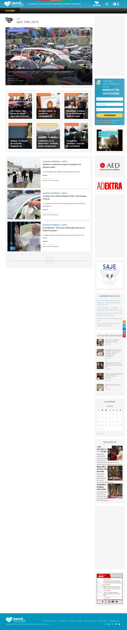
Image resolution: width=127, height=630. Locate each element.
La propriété (62, 621)
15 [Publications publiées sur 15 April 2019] (98, 421)
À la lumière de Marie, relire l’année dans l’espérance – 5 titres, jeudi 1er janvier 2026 (109, 303)
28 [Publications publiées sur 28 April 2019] (120, 425)
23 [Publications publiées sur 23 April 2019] (102, 425)
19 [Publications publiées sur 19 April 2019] (113, 421)
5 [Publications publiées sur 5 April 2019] (113, 414)
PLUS (49, 261)
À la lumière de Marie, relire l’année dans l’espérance (102, 489)
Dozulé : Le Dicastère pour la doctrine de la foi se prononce (113, 376)
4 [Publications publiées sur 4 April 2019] (109, 414)
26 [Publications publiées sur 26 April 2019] (113, 425)
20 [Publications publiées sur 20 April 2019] (117, 421)
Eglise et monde (56, 4)
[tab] (103, 576)
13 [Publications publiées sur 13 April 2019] (117, 417)
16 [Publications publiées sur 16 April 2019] (102, 421)
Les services (71, 621)
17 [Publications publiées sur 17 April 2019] (106, 421)
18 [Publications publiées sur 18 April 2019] (109, 421)
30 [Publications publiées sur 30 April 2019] (102, 429)
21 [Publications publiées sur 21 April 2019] (120, 421)
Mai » (102, 433)
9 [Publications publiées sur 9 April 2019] (102, 417)
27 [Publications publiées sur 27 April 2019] (117, 425)
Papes (24, 124)
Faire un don (76, 4)
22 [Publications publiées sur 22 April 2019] (98, 425)
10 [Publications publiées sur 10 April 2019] (106, 417)
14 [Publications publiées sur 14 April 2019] (120, 417)
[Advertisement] (48, 278)
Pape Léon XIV (33, 4)
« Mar (98, 433)
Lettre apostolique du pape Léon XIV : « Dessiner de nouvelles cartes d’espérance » (113, 353)
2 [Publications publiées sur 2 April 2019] (102, 414)
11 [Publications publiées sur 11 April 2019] (109, 417)
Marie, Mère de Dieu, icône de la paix (108, 318)
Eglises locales (15, 95)
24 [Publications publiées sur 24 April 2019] (106, 425)
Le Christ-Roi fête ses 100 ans (113, 386)
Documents (67, 4)
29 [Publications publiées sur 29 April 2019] (98, 429)
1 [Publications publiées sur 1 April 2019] (98, 414)
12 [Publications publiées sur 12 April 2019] (113, 417)
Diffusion (80, 621)
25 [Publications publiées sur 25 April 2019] (109, 425)
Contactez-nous (114, 621)
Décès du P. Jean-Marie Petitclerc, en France (112, 341)
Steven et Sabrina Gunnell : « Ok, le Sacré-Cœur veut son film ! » (114, 365)
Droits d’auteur (102, 621)
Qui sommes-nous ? (49, 621)
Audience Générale (44, 124)
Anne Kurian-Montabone (15, 80)
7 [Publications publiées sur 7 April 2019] (120, 414)
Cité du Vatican (44, 4)
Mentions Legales (90, 621)
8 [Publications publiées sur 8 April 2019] (98, 417)
